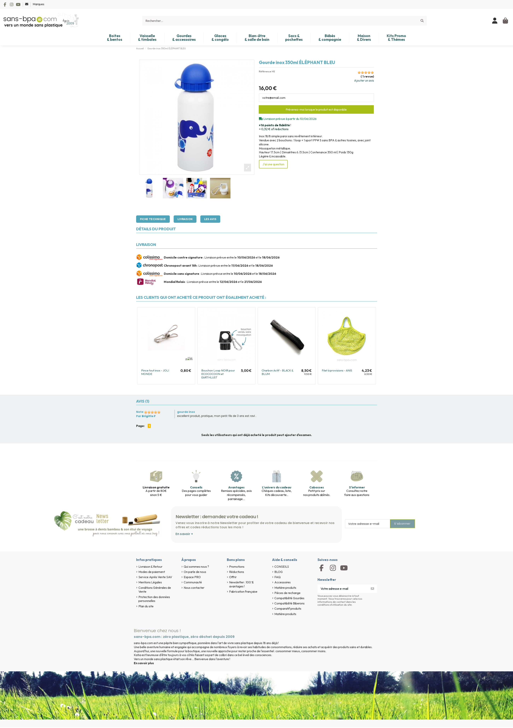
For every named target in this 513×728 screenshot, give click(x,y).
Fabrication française (243, 591)
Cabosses (316, 487)
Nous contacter (194, 588)
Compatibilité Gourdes (289, 598)
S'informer (357, 487)
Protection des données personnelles (154, 599)
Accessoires (282, 582)
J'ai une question (273, 164)
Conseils (196, 487)
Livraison (185, 219)
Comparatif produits (287, 608)
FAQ (277, 577)
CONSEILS (281, 566)
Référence (265, 71)
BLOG (278, 572)
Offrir (233, 577)
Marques (38, 4)
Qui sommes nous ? (196, 566)
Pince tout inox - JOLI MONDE (155, 372)
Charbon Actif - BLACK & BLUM (277, 372)
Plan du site (146, 606)
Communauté (193, 582)
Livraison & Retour (150, 566)
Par (146, 416)
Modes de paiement (151, 572)
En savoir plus (144, 663)
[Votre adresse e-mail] (343, 589)
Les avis (210, 219)
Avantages (236, 487)
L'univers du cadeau (276, 487)
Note (139, 412)
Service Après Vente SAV (155, 577)
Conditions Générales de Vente (154, 590)
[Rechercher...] (422, 21)
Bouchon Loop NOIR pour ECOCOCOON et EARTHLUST (218, 374)
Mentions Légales (150, 582)
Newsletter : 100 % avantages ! (241, 584)
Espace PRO (192, 577)
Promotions (236, 566)
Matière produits (285, 588)
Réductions (236, 572)
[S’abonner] (372, 589)
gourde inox (186, 412)
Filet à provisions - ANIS (337, 370)
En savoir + (184, 534)
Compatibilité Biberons (289, 603)
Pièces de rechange (287, 593)
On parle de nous (195, 572)
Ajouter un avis (364, 80)
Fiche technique (153, 219)
